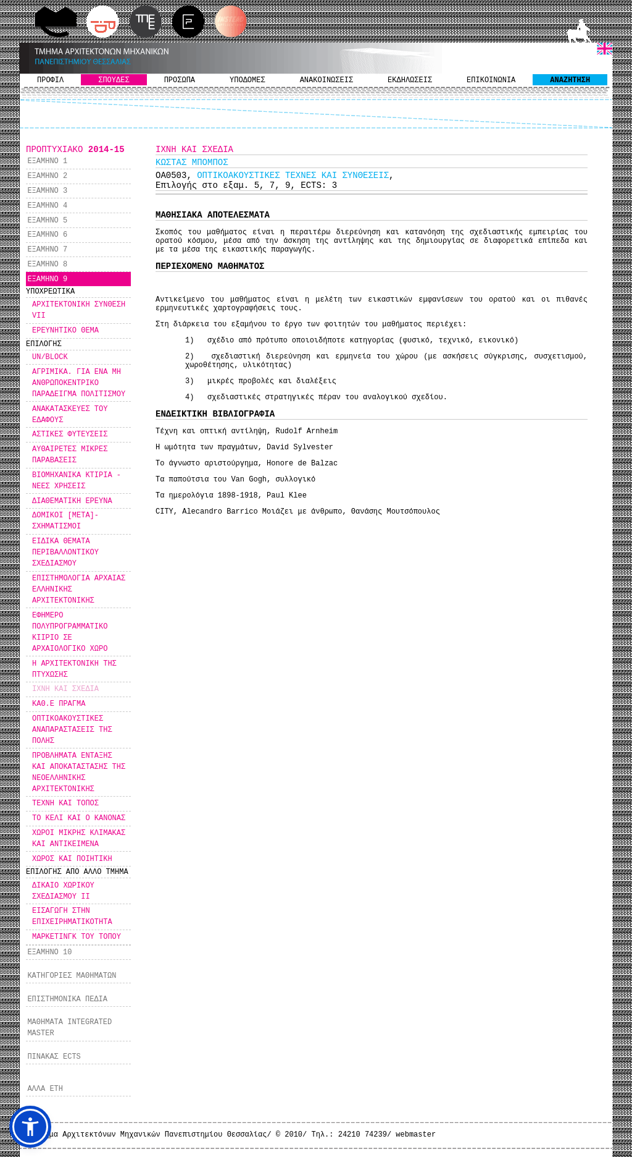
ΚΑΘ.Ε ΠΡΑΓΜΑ (58, 704)
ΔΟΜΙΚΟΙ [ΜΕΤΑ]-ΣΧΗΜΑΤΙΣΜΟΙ (65, 521)
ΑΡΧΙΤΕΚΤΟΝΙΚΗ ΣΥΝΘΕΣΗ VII (78, 310)
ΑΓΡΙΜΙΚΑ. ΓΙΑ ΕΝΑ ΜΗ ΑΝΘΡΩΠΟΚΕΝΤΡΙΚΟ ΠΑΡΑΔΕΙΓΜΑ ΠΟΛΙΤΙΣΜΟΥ (78, 383)
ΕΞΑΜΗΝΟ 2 (47, 176)
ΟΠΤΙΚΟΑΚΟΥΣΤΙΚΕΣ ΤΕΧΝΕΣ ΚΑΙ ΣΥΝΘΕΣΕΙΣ (293, 175)
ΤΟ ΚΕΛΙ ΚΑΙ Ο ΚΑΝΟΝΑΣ (78, 818)
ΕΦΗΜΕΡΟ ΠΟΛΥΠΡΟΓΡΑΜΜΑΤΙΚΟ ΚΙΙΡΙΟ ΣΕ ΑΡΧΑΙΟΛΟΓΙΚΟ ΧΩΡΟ (69, 632)
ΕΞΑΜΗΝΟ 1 (47, 161)
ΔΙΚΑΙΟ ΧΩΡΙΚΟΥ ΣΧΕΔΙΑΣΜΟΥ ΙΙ (63, 891)
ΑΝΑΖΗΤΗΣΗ (570, 80)
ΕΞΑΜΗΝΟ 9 (47, 279)
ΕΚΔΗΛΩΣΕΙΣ (410, 80)
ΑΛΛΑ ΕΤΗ (45, 1089)
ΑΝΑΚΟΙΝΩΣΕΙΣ (326, 80)
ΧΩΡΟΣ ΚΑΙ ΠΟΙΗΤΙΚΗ (72, 859)
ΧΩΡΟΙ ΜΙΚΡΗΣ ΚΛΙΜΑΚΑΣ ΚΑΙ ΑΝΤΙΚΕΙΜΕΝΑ (78, 839)
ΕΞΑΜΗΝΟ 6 (47, 235)
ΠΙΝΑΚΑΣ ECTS (53, 1057)
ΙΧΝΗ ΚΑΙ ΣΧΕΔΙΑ (65, 689)
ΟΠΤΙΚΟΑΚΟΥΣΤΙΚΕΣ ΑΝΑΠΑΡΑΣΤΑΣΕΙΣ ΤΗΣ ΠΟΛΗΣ (72, 729)
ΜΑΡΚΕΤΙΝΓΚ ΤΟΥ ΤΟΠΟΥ (76, 937)
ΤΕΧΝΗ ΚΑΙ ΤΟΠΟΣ (65, 803)
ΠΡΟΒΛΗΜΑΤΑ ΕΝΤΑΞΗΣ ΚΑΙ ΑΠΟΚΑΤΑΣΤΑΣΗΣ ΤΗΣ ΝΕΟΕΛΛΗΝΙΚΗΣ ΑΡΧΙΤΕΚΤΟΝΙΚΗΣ (78, 773)
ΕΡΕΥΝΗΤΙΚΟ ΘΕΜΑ (65, 330)
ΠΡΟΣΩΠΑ (179, 80)
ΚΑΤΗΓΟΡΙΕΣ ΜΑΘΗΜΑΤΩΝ (71, 976)
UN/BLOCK (50, 357)
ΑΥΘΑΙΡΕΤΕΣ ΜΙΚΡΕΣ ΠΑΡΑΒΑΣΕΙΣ (69, 455)
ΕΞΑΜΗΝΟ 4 (47, 205)
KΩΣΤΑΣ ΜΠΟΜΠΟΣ (192, 162)
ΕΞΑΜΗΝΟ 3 (47, 191)
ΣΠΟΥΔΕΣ (113, 80)
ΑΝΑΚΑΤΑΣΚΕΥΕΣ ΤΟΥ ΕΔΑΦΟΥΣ (69, 415)
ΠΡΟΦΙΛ (50, 80)
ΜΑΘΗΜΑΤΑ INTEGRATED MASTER (69, 1028)
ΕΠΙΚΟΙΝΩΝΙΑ (491, 80)
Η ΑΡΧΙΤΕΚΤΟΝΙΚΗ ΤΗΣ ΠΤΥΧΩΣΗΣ (74, 669)
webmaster (416, 1134)
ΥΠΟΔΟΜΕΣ (247, 80)
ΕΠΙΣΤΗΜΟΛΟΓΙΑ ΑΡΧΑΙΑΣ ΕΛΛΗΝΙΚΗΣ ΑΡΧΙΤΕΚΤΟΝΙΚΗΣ (78, 589)
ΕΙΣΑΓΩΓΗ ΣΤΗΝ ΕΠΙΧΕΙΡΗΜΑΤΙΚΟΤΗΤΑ (72, 916)
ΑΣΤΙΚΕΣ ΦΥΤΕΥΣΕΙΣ (69, 434)
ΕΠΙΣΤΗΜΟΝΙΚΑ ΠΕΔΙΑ (67, 999)
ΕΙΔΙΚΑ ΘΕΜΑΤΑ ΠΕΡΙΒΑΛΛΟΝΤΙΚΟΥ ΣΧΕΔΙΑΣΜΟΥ (65, 552)
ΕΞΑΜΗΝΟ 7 (47, 249)
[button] (30, 1127)
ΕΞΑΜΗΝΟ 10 (49, 952)
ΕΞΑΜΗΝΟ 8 (47, 264)
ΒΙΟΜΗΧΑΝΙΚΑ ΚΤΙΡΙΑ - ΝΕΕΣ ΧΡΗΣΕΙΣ (76, 481)
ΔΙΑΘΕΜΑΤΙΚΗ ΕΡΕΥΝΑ (72, 501)
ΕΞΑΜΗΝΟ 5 (47, 220)
